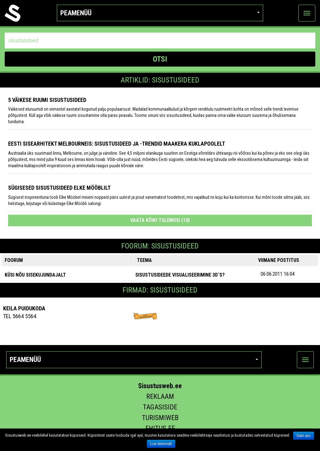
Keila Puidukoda (24, 308)
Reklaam (160, 396)
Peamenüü (159, 13)
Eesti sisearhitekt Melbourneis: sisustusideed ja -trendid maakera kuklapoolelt (116, 143)
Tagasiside (160, 407)
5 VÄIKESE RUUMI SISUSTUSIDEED (47, 100)
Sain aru (304, 435)
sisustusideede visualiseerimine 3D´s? (180, 275)
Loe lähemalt (161, 444)
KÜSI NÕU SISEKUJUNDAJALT (35, 275)
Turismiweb (160, 418)
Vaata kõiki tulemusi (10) (160, 220)
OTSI (160, 59)
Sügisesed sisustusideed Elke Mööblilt (59, 187)
